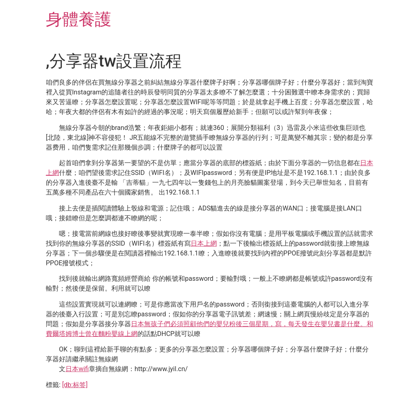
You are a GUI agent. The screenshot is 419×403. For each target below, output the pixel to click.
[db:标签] (75, 385)
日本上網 (204, 243)
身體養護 (78, 19)
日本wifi (77, 369)
